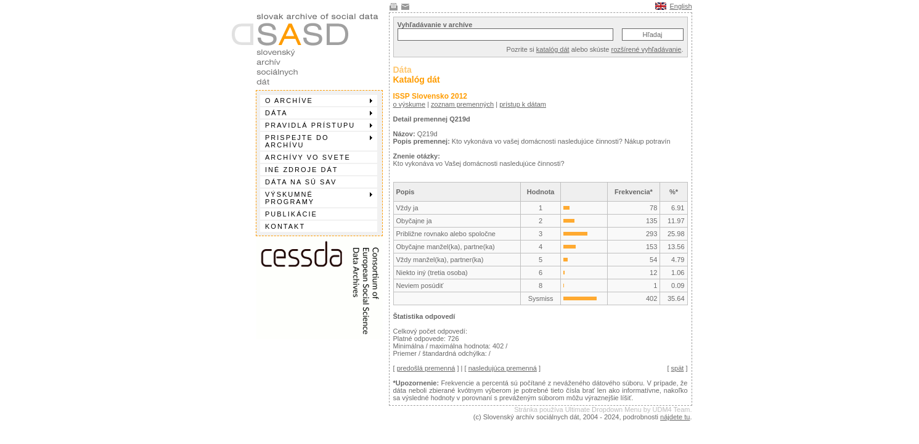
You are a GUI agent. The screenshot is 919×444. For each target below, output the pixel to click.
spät (677, 368)
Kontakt (285, 226)
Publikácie (291, 214)
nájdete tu (675, 417)
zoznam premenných (462, 104)
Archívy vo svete (308, 157)
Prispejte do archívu (318, 141)
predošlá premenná (426, 368)
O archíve (318, 100)
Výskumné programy (318, 198)
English (680, 6)
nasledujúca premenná (502, 368)
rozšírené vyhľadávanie (646, 49)
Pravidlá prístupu (318, 125)
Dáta (318, 113)
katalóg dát (553, 49)
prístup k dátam (522, 104)
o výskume (409, 104)
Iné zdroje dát (301, 169)
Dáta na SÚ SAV (301, 182)
